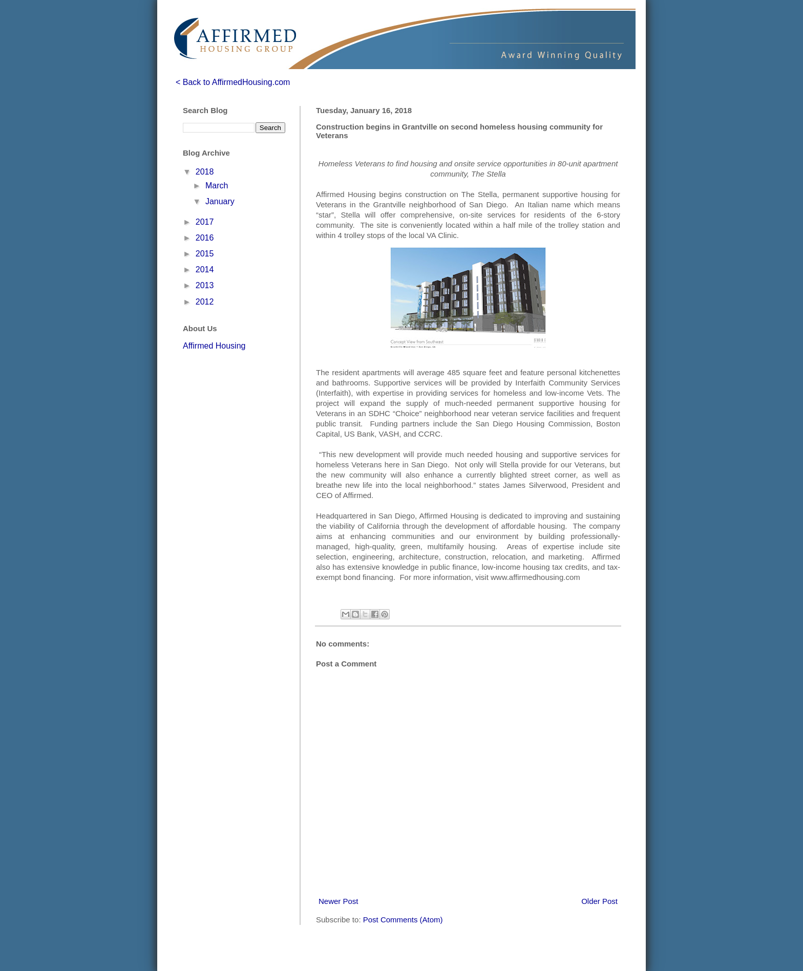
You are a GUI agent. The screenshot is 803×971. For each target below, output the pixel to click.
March (216, 185)
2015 (205, 253)
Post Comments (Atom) (403, 919)
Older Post (599, 901)
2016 (205, 237)
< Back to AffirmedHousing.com (233, 82)
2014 (205, 269)
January (220, 201)
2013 (205, 285)
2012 (205, 301)
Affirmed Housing (214, 345)
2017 (205, 222)
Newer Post (338, 901)
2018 (205, 171)
